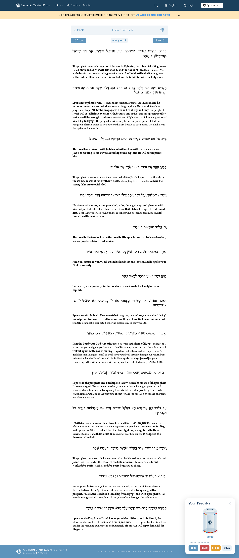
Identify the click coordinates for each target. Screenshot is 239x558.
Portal (111, 551)
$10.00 (215, 548)
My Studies (73, 5)
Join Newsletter (123, 551)
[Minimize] (230, 503)
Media (86, 5)
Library (59, 5)
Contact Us (167, 551)
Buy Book (119, 40)
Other (227, 548)
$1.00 (193, 548)
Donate (147, 551)
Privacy (156, 551)
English (172, 5)
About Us (102, 551)
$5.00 (204, 548)
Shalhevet (137, 551)
